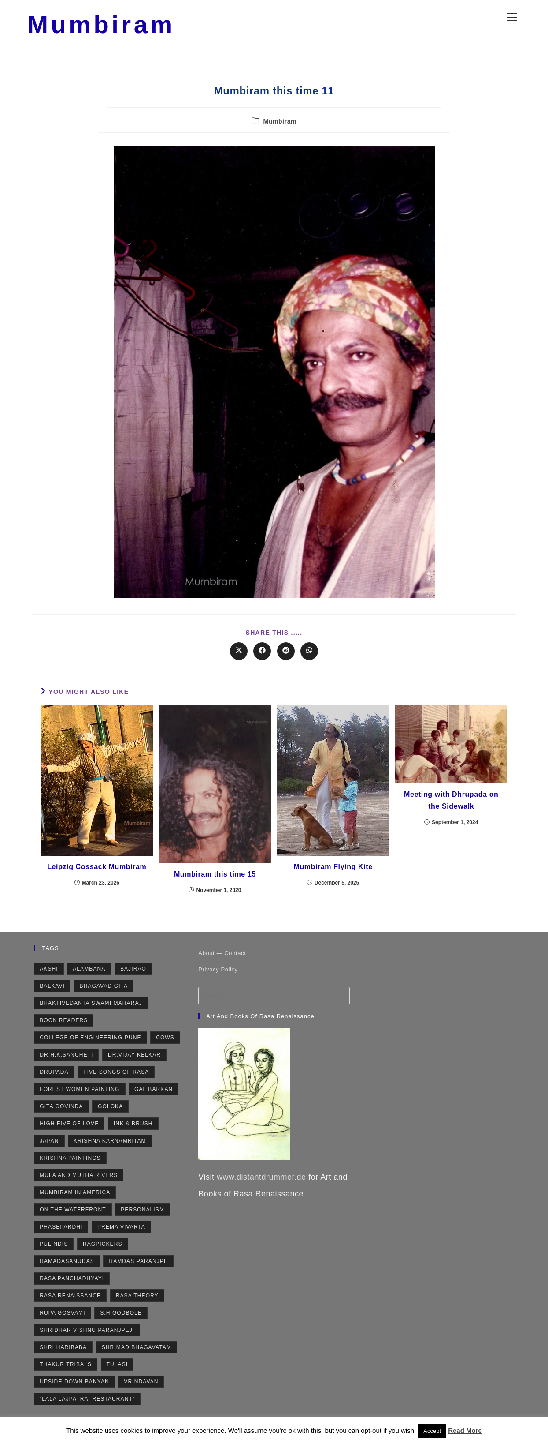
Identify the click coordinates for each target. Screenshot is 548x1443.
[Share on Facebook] (262, 654)
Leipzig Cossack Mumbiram (96, 870)
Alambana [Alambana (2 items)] (89, 973)
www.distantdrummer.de (261, 1181)
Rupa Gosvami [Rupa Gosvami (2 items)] (62, 1317)
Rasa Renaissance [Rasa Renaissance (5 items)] (70, 1300)
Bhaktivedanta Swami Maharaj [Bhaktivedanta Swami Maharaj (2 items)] (91, 1007)
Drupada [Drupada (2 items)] (54, 1076)
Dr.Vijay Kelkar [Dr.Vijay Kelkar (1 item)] (134, 1059)
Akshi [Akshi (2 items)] (49, 973)
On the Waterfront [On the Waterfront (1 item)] (73, 1214)
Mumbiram (107, 26)
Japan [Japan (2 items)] (49, 1145)
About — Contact (222, 957)
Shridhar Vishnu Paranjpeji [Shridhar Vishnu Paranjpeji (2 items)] (87, 1334)
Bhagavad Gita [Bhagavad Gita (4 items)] (104, 990)
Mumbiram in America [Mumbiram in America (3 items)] (75, 1196)
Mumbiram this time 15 (215, 878)
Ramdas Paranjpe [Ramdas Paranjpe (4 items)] (138, 1265)
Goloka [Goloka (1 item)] (110, 1110)
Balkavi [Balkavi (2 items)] (52, 990)
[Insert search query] (273, 999)
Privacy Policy (217, 973)
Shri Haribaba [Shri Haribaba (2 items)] (63, 1351)
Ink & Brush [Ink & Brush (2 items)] (133, 1127)
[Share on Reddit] (286, 654)
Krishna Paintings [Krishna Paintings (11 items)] (70, 1162)
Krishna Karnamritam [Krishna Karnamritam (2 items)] (110, 1145)
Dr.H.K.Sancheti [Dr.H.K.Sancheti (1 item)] (66, 1059)
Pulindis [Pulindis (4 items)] (54, 1248)
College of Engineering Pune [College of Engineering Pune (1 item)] (90, 1041)
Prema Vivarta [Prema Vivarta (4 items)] (121, 1231)
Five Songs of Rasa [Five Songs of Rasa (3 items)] (116, 1076)
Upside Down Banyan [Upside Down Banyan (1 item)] (74, 1386)
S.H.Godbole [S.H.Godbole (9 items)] (121, 1317)
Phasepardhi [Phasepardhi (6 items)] (61, 1231)
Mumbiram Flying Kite (333, 870)
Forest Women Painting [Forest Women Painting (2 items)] (79, 1093)
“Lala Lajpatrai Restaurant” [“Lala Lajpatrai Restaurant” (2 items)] (87, 1403)
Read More (465, 1430)
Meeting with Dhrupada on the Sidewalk (451, 804)
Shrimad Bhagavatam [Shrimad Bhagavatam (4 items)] (136, 1351)
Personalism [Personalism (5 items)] (142, 1214)
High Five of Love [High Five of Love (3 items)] (69, 1127)
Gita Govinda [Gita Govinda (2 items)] (61, 1110)
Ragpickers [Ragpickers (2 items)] (102, 1248)
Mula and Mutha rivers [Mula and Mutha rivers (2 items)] (79, 1179)
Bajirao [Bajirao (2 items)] (133, 973)
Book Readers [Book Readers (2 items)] (64, 1024)
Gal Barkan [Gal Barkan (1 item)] (153, 1093)
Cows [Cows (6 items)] (165, 1041)
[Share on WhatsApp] (309, 654)
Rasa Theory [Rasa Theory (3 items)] (137, 1300)
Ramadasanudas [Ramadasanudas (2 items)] (67, 1265)
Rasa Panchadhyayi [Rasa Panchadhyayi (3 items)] (72, 1282)
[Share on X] (239, 654)
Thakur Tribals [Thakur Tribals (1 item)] (66, 1368)
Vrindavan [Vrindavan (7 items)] (141, 1386)
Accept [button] (432, 1431)
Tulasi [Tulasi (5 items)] (117, 1368)
